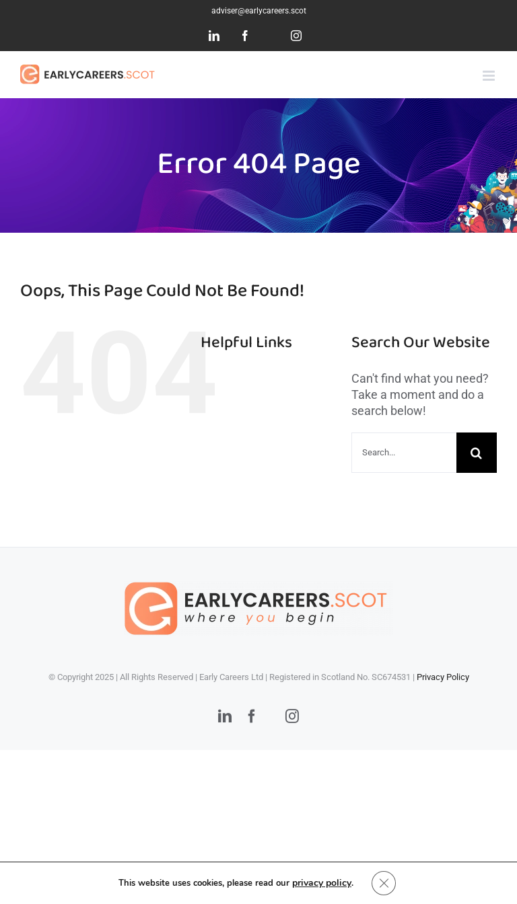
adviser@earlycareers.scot (258, 10)
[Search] (476, 452)
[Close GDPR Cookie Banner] (384, 883)
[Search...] (403, 452)
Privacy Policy (443, 677)
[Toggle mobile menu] (490, 76)
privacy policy (321, 882)
